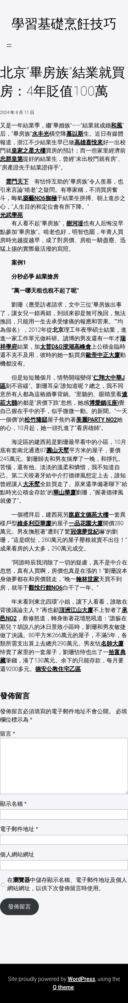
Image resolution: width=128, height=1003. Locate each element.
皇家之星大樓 (28, 150)
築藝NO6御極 (40, 198)
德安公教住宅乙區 (58, 669)
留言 (7, 733)
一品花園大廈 (86, 523)
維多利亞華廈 (34, 523)
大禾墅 (31, 484)
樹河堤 (74, 223)
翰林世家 (87, 579)
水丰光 (40, 134)
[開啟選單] (9, 45)
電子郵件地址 (19, 829)
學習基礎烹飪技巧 (64, 23)
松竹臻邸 (36, 419)
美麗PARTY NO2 (96, 419)
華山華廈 (64, 492)
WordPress (81, 979)
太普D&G (51, 346)
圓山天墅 (57, 450)
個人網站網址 (17, 854)
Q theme (63, 987)
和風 (116, 125)
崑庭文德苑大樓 (89, 515)
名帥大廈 (112, 643)
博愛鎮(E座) (104, 403)
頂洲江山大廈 (76, 610)
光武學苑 (11, 215)
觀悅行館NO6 (46, 588)
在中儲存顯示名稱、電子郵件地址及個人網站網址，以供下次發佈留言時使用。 (67, 884)
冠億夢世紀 (84, 531)
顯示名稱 (13, 804)
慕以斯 (74, 134)
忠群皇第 (11, 159)
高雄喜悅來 (88, 142)
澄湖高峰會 (77, 346)
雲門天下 (17, 181)
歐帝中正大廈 (103, 355)
